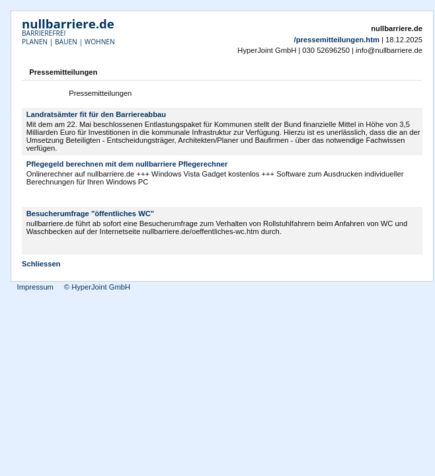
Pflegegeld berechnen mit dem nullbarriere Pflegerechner (127, 164)
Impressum (35, 287)
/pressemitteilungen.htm (336, 40)
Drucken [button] (414, 73)
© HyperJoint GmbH (97, 287)
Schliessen (41, 264)
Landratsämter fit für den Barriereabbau (96, 114)
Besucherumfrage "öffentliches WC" (90, 214)
